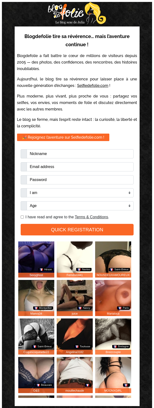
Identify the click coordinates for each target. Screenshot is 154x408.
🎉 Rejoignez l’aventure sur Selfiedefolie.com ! (63, 137)
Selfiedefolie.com (92, 85)
